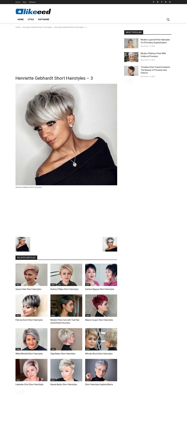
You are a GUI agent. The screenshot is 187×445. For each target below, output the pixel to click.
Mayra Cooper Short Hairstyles (98, 320)
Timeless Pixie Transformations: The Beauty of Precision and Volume (155, 70)
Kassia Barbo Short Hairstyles (62, 384)
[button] (168, 19)
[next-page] (22, 391)
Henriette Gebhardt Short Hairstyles (37, 27)
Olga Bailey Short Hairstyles (61, 353)
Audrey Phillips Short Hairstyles (63, 289)
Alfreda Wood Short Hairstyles (98, 353)
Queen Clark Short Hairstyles (27, 289)
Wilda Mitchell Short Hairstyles (28, 353)
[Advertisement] (66, 50)
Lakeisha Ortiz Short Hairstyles (28, 384)
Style (18, 285)
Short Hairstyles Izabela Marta (97, 384)
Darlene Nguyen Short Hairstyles (98, 289)
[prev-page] (17, 391)
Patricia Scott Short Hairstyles (27, 320)
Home (18, 27)
